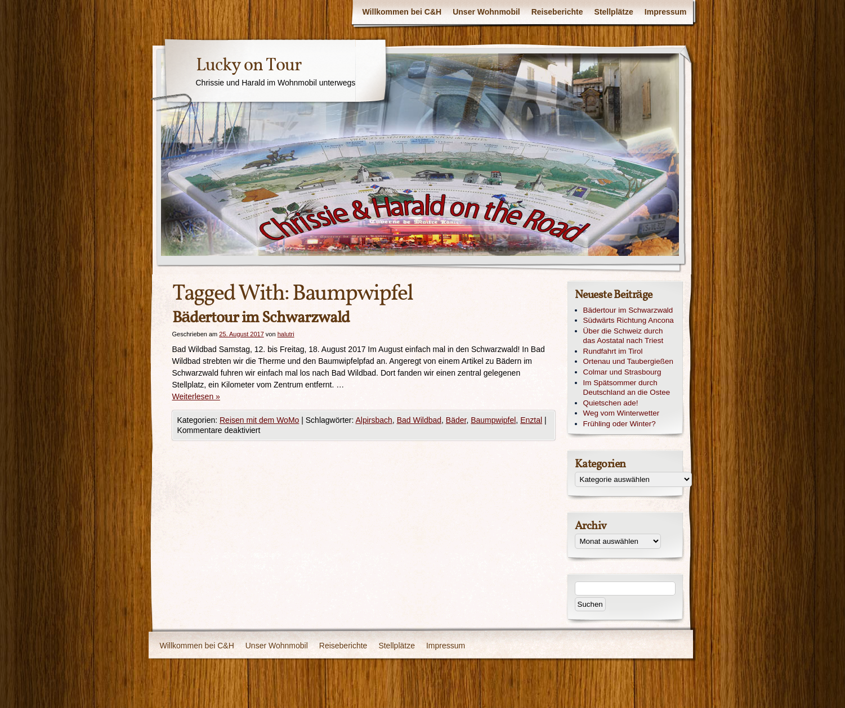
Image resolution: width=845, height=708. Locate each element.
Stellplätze (613, 11)
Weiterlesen (196, 396)
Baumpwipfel (493, 420)
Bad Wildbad (419, 420)
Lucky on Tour (248, 65)
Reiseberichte (557, 11)
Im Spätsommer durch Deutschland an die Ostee (626, 387)
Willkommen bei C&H (402, 11)
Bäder (456, 420)
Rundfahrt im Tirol (613, 351)
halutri (286, 334)
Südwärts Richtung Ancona (628, 320)
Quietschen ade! (610, 403)
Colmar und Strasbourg (622, 372)
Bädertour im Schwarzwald (261, 318)
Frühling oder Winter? (619, 424)
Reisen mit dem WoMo (259, 420)
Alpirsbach (373, 420)
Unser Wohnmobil (486, 11)
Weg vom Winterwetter (621, 413)
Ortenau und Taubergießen (628, 361)
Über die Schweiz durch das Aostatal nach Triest (623, 336)
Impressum (666, 11)
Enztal (531, 420)
